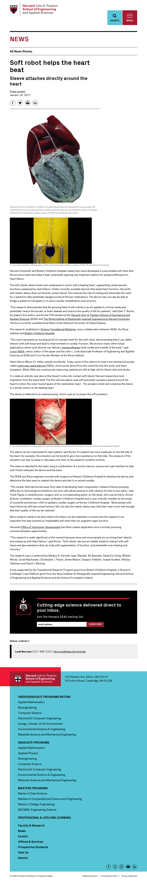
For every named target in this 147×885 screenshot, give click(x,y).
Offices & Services (30, 842)
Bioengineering (27, 708)
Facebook (108, 867)
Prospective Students (33, 848)
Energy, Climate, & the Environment (40, 724)
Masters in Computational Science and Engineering (50, 799)
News (22, 831)
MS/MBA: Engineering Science (37, 810)
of (66, 320)
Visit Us (23, 853)
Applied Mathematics (31, 703)
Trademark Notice (89, 877)
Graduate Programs (33, 743)
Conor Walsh (17, 352)
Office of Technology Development (40, 528)
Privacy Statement (129, 877)
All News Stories (21, 52)
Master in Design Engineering (36, 805)
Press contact (17, 92)
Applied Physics (28, 754)
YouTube (128, 867)
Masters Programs (33, 789)
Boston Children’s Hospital (39, 334)
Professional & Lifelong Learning (44, 818)
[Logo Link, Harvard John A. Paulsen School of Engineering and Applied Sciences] (35, 10)
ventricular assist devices (31, 366)
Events (23, 837)
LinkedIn (134, 867)
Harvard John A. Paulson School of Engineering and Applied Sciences (35, 679)
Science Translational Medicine (58, 330)
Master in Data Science (32, 794)
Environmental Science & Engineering (41, 730)
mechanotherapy (71, 348)
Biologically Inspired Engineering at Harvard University (98, 320)
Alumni (23, 858)
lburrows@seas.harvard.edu (70, 652)
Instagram (121, 867)
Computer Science (29, 713)
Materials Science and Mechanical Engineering (47, 735)
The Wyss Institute (54, 320)
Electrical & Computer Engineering (39, 719)
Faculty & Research (31, 826)
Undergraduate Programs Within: (44, 697)
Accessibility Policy (109, 877)
